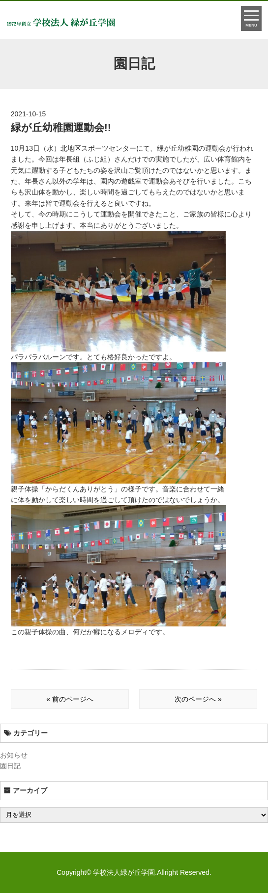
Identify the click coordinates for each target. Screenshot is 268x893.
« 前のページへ (69, 699)
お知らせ (14, 755)
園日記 (10, 766)
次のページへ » (198, 699)
